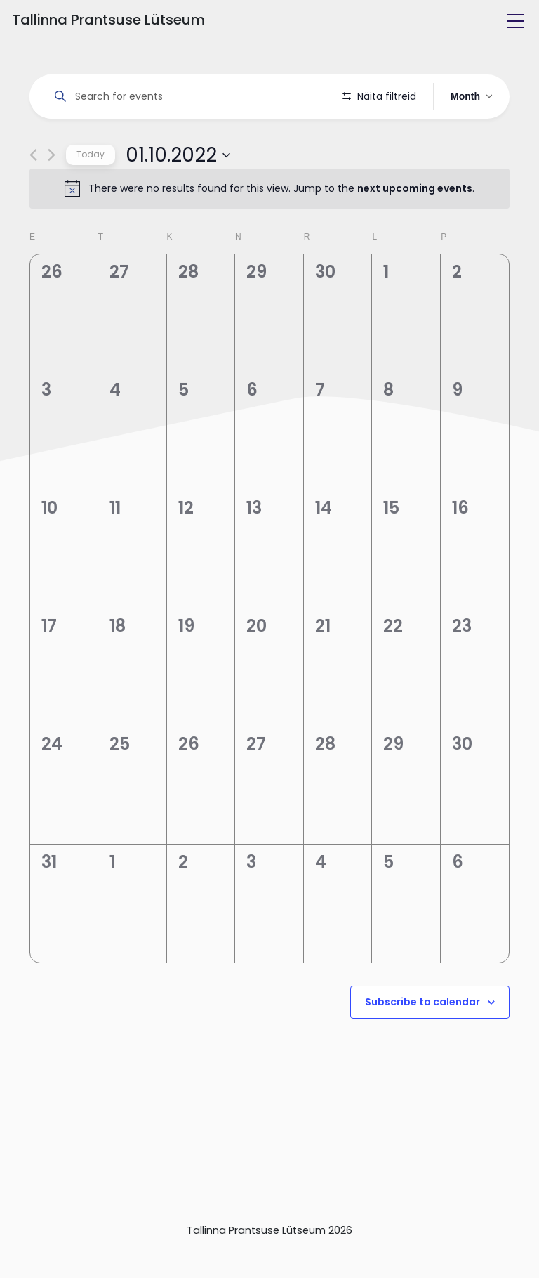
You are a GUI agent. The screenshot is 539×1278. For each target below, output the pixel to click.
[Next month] (51, 195)
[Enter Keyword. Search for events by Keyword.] (188, 96)
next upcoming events (414, 228)
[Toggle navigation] (516, 21)
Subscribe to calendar (422, 1042)
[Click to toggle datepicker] (178, 195)
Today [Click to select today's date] (90, 194)
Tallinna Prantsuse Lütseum (108, 20)
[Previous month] (33, 195)
